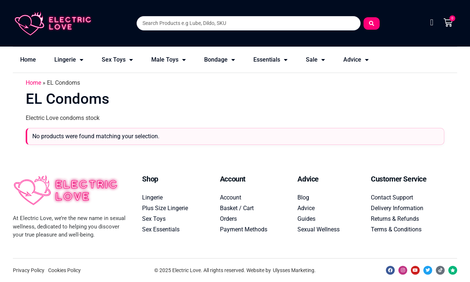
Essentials (270, 59)
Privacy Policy (28, 270)
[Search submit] (372, 23)
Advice (356, 59)
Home (28, 59)
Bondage (219, 59)
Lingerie (68, 59)
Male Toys (168, 59)
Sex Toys (117, 59)
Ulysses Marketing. (294, 270)
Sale (315, 59)
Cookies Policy (64, 270)
